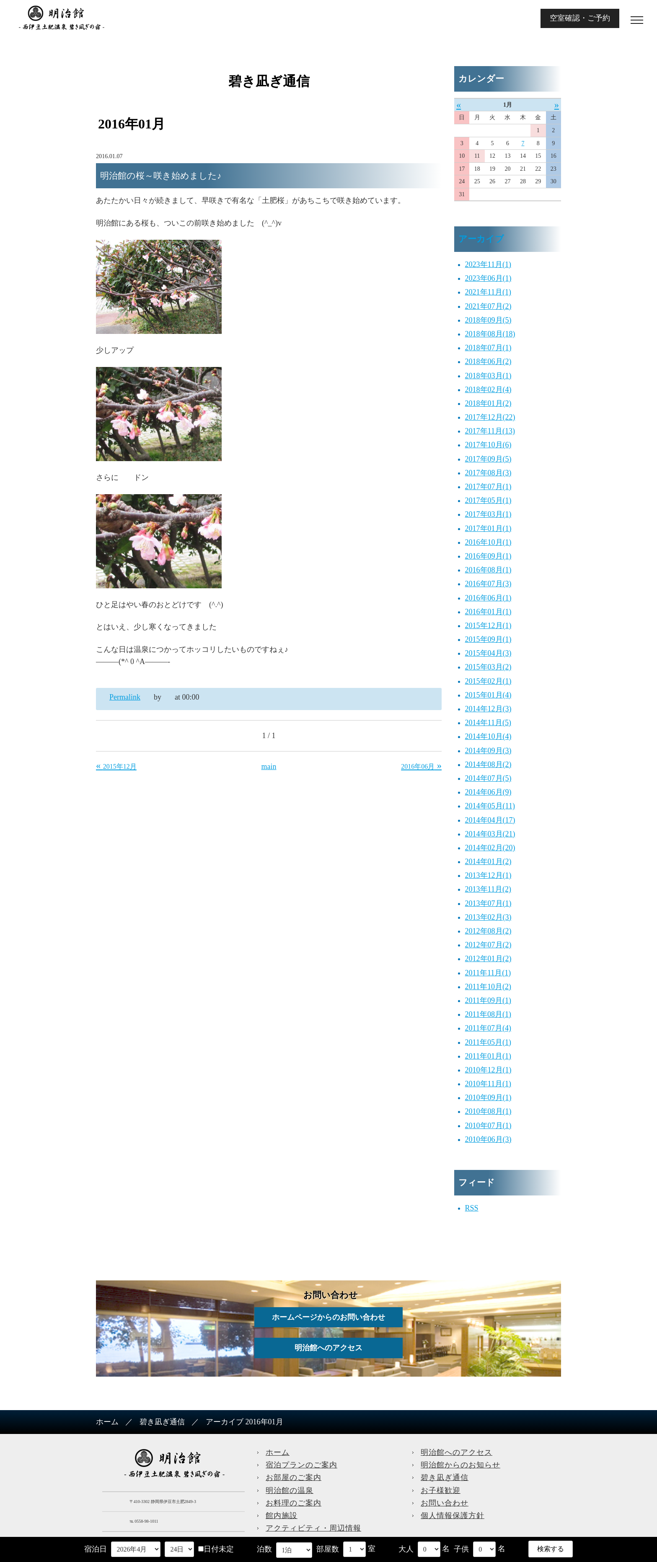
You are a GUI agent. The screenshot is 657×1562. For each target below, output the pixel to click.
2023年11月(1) (488, 264)
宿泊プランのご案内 (301, 1465)
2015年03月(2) (488, 667)
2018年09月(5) (488, 320)
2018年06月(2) (488, 361)
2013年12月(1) (488, 875)
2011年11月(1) (488, 973)
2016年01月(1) (488, 612)
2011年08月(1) (488, 1014)
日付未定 (216, 1549)
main (269, 766)
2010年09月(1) (488, 1097)
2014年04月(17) (490, 820)
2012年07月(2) (488, 945)
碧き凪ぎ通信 (162, 1422)
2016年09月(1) (488, 556)
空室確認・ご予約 (580, 18)
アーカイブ (481, 239)
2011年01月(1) (488, 1056)
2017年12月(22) (490, 417)
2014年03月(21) (490, 834)
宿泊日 (95, 1549)
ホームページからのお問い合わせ (328, 1317)
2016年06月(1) (488, 598)
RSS (472, 1208)
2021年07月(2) (488, 306)
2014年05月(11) (490, 806)
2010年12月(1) (488, 1070)
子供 (461, 1549)
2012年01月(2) (488, 958)
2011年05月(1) (488, 1042)
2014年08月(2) (488, 764)
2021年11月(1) (488, 292)
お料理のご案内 (293, 1503)
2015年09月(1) (488, 639)
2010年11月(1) (488, 1084)
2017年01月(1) (488, 528)
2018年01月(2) (488, 403)
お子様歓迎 (440, 1490)
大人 (406, 1549)
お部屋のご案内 (293, 1477)
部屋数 (327, 1549)
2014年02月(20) (490, 848)
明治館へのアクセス (328, 1348)
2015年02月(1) (488, 681)
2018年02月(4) (488, 389)
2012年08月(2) (488, 931)
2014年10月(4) (488, 736)
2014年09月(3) (488, 750)
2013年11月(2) (488, 889)
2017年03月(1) (488, 514)
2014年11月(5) (488, 722)
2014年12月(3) (488, 709)
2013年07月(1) (488, 903)
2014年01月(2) (488, 861)
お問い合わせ (444, 1503)
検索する (550, 1548)
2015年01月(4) (488, 695)
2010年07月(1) (488, 1125)
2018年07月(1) (488, 348)
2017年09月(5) (488, 459)
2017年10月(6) (488, 445)
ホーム (107, 1422)
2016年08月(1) (488, 570)
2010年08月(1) (488, 1111)
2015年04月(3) (488, 653)
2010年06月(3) (488, 1139)
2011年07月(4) (488, 1028)
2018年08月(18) (490, 334)
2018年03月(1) (488, 376)
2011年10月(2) (488, 986)
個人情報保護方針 (452, 1515)
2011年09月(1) (488, 1000)
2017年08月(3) (488, 473)
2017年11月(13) (490, 431)
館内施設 (281, 1515)
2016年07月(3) (488, 584)
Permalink (124, 697)
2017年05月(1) (488, 500)
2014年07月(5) (488, 778)
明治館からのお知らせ (460, 1465)
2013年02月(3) (488, 917)
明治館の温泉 (289, 1490)
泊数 (264, 1549)
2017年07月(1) (488, 486)
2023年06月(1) (488, 278)
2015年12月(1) (488, 625)
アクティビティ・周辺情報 (313, 1528)
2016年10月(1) (488, 542)
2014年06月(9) (488, 792)
